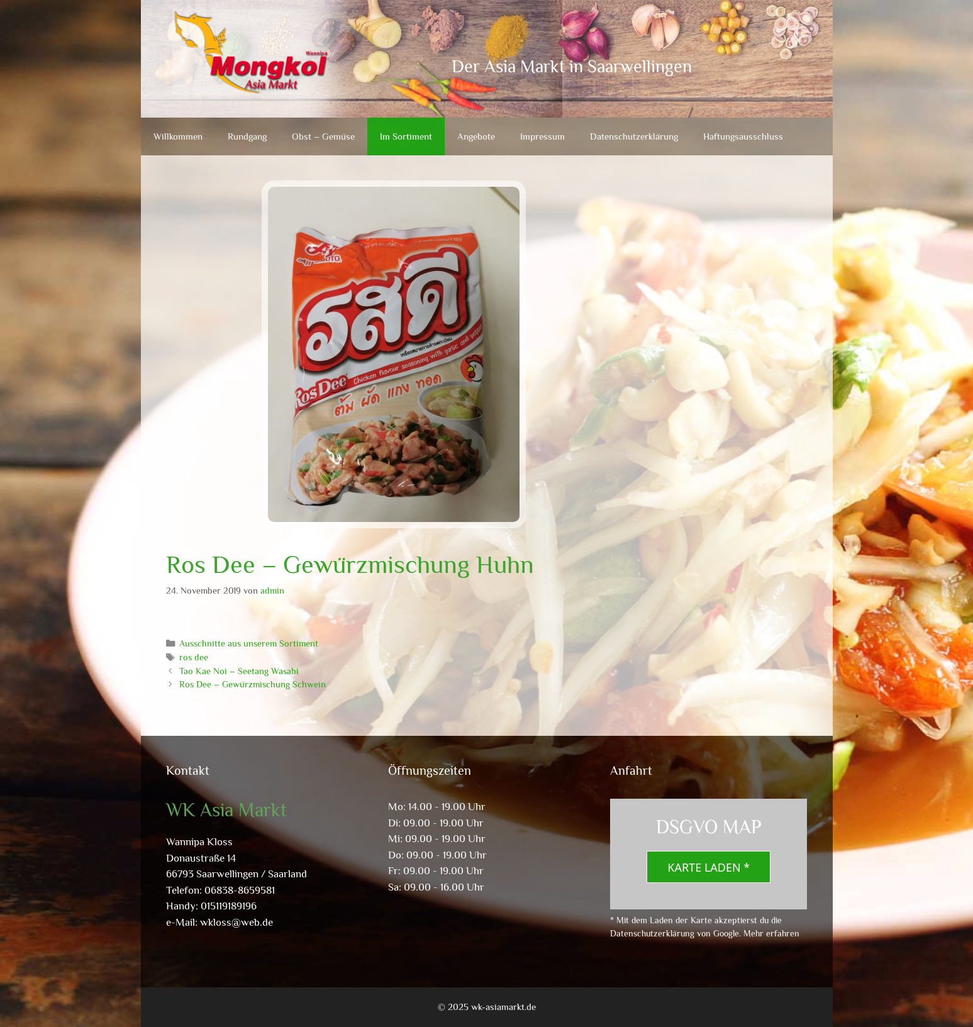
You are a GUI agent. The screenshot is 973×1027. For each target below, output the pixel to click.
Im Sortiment (406, 136)
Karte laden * (708, 867)
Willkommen (178, 136)
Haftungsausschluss (743, 136)
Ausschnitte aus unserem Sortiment (248, 643)
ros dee (193, 657)
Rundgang (247, 136)
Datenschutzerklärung (634, 136)
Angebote (476, 136)
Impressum (542, 136)
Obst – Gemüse (323, 136)
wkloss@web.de (236, 922)
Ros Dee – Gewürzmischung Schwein (252, 684)
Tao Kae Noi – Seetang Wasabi (239, 671)
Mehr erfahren (771, 933)
